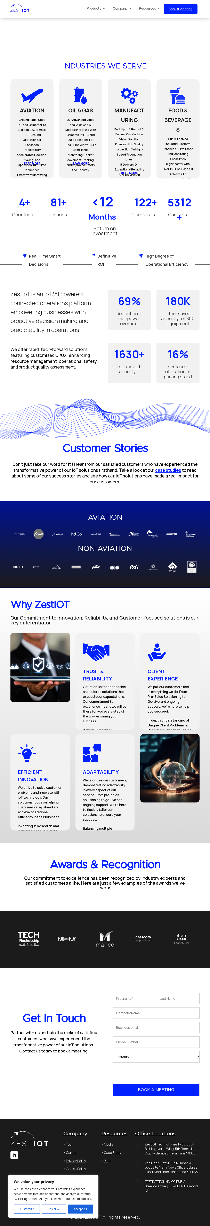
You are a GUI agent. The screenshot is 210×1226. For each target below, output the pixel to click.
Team (70, 1144)
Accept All (80, 1209)
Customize (27, 1209)
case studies (168, 470)
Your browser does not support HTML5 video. (31, 33)
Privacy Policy (76, 1161)
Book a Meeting (181, 9)
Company (120, 9)
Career (71, 1152)
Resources (147, 9)
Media (108, 1144)
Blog (107, 1161)
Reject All (54, 1209)
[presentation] (144, 1074)
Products (94, 9)
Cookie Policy (76, 1169)
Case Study (112, 1152)
